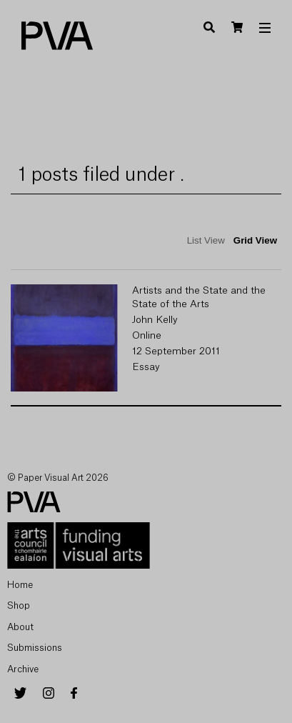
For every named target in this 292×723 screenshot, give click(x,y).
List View (206, 240)
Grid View (255, 240)
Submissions (34, 647)
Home (20, 584)
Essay (146, 367)
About (20, 627)
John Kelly (155, 320)
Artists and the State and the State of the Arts (199, 297)
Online (146, 336)
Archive (23, 669)
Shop (18, 605)
